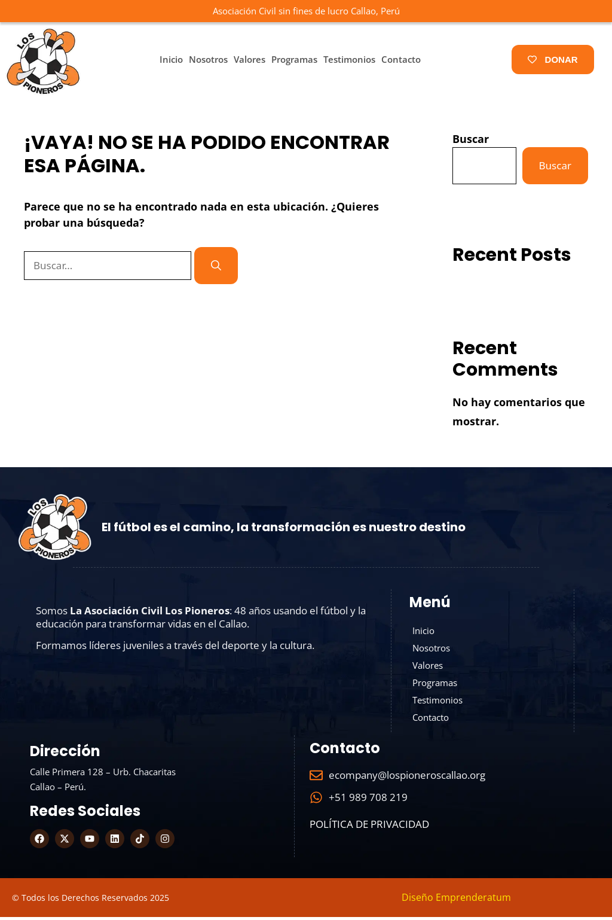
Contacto (401, 59)
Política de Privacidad (369, 827)
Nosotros (208, 59)
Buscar (470, 139)
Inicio (171, 59)
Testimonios (349, 59)
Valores (249, 59)
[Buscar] (216, 265)
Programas (294, 59)
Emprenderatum (473, 900)
